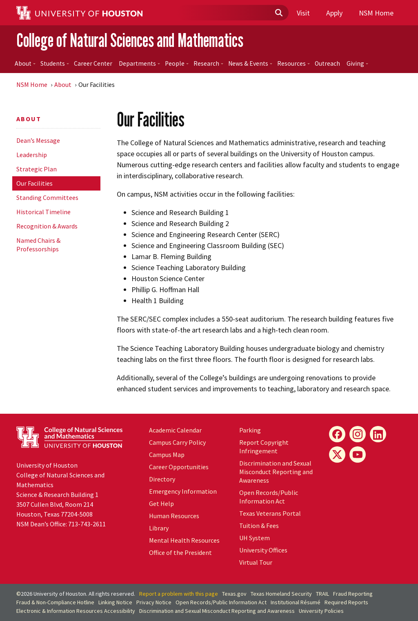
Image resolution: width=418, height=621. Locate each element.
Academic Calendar (175, 430)
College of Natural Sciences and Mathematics (129, 40)
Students (54, 63)
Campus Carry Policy (177, 442)
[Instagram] (357, 434)
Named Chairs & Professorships (38, 244)
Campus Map (167, 454)
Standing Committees (47, 197)
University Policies (321, 610)
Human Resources (174, 516)
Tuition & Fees (259, 525)
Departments (139, 63)
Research (208, 63)
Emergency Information (183, 491)
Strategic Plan (36, 169)
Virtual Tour (255, 562)
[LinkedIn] (378, 434)
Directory (162, 479)
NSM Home (376, 13)
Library (159, 528)
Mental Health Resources (184, 540)
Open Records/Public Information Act (268, 496)
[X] (337, 454)
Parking (250, 430)
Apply (334, 13)
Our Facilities (34, 183)
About (25, 63)
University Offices (263, 550)
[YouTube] (357, 454)
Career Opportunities (179, 467)
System (254, 538)
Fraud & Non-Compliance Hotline (55, 602)
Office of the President (180, 552)
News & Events (250, 63)
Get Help (161, 503)
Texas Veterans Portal (270, 513)
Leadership (31, 155)
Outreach (327, 63)
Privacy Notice (153, 602)
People (177, 63)
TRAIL (322, 593)
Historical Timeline (43, 212)
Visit (303, 13)
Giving (357, 63)
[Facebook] (337, 434)
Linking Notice (115, 602)
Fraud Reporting (353, 593)
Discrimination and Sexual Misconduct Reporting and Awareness (276, 471)
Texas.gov (234, 593)
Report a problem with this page (178, 593)
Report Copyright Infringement (264, 446)
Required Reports (346, 602)
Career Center (93, 63)
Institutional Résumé (295, 602)
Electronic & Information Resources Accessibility (75, 610)
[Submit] (278, 13)
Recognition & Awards (47, 226)
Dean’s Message (38, 140)
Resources (293, 63)
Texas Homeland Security (281, 593)
